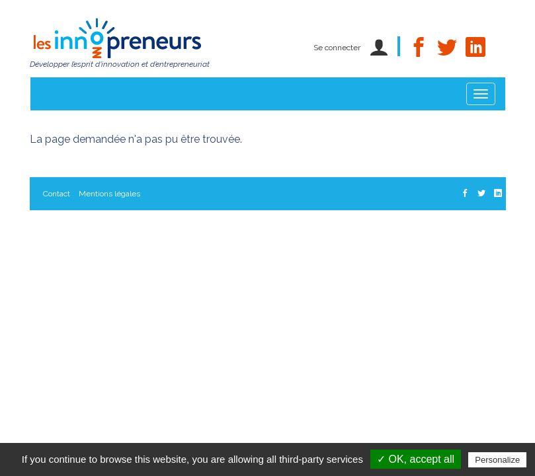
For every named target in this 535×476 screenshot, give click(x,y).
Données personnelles (299, 226)
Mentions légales (109, 193)
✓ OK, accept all (415, 459)
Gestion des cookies (79, 259)
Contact (56, 193)
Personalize (497, 460)
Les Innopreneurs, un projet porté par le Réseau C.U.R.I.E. (146, 226)
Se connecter (336, 47)
